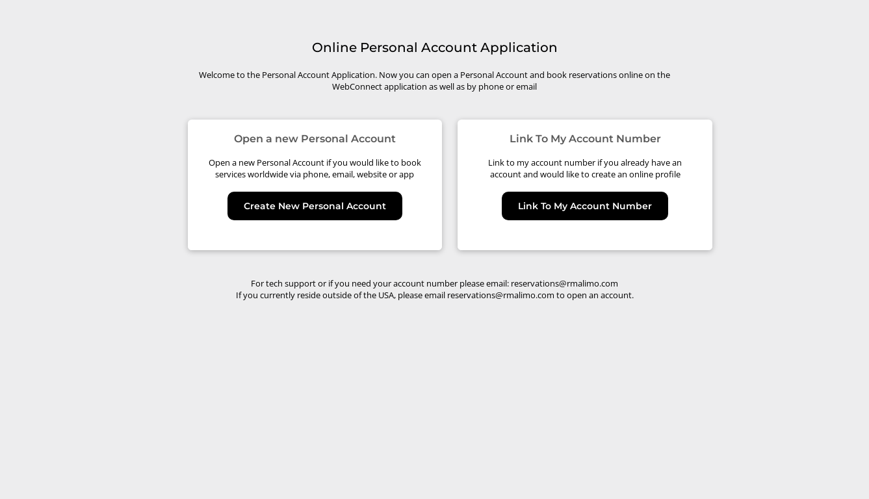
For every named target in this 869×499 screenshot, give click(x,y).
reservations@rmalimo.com (564, 283)
